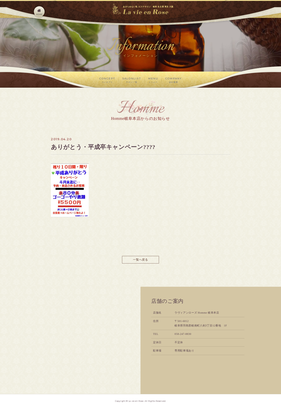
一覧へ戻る (140, 259)
